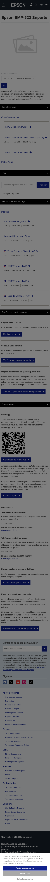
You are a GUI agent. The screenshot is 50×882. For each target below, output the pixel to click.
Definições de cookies (25, 879)
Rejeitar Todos (25, 873)
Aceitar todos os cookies (25, 868)
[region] (25, 867)
